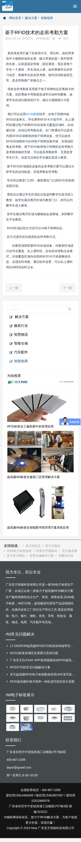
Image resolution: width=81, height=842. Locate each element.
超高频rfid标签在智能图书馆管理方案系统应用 (38, 527)
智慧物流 (18, 335)
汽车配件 (18, 352)
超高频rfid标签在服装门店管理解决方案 (33, 477)
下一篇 (67, 287)
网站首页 (12, 18)
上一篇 (13, 287)
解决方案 (31, 18)
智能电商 (47, 18)
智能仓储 (18, 343)
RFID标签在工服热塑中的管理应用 (30, 426)
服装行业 (18, 326)
